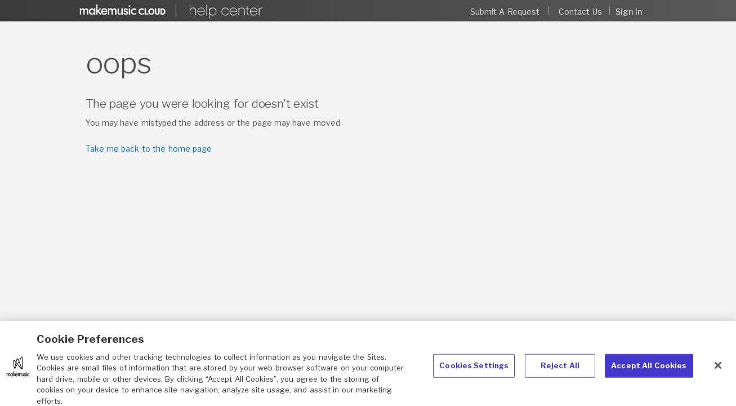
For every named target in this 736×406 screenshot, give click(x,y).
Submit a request (504, 11)
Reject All (560, 369)
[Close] (718, 370)
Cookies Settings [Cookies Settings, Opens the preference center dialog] (473, 369)
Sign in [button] (628, 11)
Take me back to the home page (149, 148)
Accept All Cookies (648, 369)
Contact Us (580, 11)
